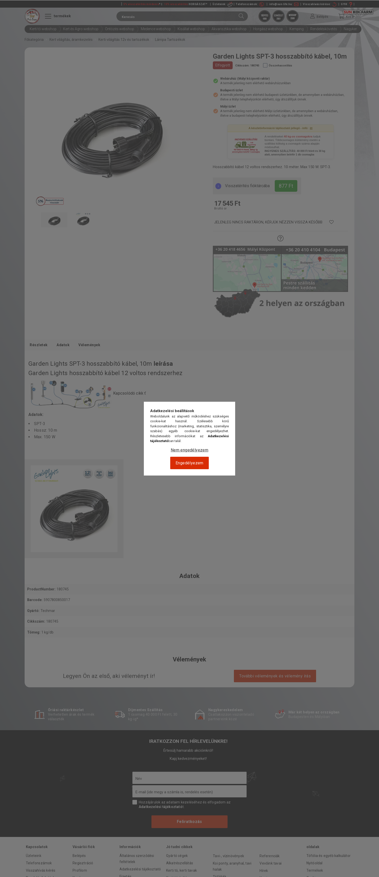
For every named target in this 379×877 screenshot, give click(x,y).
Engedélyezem (189, 463)
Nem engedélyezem (189, 450)
